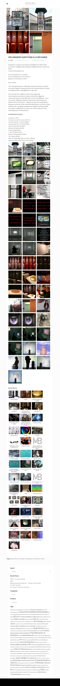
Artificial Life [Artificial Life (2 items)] (34, 644)
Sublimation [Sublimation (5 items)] (36, 617)
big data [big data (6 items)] (28, 649)
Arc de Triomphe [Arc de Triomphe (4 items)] (35, 649)
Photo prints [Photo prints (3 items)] (45, 623)
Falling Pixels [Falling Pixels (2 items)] (47, 635)
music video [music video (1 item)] (37, 637)
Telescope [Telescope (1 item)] (16, 621)
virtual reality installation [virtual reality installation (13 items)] (19, 644)
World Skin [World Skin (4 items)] (35, 640)
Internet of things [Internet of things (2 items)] (25, 674)
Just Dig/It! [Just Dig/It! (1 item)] (24, 672)
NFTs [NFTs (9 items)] (19, 617)
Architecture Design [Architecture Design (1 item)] (14, 647)
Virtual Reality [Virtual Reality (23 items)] (42, 612)
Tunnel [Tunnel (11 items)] (12, 624)
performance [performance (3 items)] (18, 672)
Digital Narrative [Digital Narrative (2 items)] (36, 665)
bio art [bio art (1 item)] (30, 669)
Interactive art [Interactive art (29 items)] (28, 635)
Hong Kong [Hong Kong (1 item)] (39, 623)
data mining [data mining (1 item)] (29, 640)
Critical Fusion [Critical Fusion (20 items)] (15, 674)
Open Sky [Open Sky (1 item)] (49, 621)
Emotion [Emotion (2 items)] (24, 669)
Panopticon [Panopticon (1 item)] (48, 649)
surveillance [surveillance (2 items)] (38, 626)
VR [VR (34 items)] (29, 644)
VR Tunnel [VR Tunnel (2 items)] (44, 609)
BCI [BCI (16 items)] (11, 670)
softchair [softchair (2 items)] (26, 651)
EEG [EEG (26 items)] (15, 616)
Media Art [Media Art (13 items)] (13, 663)
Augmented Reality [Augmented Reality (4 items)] (27, 665)
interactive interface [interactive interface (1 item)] (36, 653)
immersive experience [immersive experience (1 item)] (15, 667)
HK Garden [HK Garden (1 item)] (47, 644)
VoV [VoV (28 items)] (42, 669)
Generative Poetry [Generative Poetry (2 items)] (28, 628)
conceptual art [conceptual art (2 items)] (44, 665)
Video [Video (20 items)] (16, 619)
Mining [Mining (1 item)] (42, 637)
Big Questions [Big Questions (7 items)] (42, 672)
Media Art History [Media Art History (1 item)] (47, 637)
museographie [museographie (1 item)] (32, 614)
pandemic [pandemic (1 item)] (36, 635)
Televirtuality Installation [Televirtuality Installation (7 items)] (17, 626)
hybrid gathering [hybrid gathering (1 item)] (32, 647)
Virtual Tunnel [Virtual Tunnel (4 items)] (36, 669)
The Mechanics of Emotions (32, 558)
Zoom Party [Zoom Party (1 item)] (37, 642)
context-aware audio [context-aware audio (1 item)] (14, 630)
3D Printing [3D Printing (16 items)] (38, 621)
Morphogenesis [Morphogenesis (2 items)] (14, 612)
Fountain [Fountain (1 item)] (20, 635)
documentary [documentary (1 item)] (13, 655)
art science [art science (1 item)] (39, 658)
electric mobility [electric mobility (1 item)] (39, 630)
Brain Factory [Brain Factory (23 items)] (39, 628)
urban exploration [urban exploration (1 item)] (33, 655)
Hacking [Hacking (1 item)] (43, 647)
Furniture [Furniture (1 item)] (12, 637)
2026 (11, 581)
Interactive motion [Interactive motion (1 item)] (43, 614)
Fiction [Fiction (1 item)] (11, 609)
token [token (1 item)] (20, 621)
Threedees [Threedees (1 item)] (21, 647)
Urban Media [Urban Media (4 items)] (29, 626)
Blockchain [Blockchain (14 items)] (17, 660)
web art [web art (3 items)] (25, 630)
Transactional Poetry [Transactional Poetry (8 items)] (28, 660)
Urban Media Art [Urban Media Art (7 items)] (31, 658)
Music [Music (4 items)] (24, 640)
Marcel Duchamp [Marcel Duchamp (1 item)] (25, 614)
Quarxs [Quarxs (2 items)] (12, 642)
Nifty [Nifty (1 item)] (50, 660)
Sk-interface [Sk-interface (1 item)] (48, 647)
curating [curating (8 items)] (21, 619)
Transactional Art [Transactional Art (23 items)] (41, 660)
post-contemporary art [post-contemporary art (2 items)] (28, 621)
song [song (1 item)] (43, 653)
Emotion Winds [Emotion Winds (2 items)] (18, 637)
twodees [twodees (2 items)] (26, 619)
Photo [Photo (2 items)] (35, 623)
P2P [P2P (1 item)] (41, 653)
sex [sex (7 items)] (43, 656)
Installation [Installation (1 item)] (29, 653)
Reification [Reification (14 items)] (30, 642)
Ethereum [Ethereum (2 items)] (37, 651)
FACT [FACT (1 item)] (29, 663)
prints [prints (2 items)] (36, 672)
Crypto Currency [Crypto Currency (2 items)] (19, 623)
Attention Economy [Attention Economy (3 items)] (15, 651)
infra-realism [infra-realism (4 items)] (43, 616)
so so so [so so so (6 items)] (47, 667)
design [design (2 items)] (21, 630)
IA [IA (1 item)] (18, 612)
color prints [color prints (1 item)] (41, 619)
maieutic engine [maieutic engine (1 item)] (25, 655)
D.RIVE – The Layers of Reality (17, 579)
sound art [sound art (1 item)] (47, 653)
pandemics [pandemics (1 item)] (43, 649)
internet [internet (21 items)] (23, 642)
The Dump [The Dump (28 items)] (39, 663)
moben (26, 60)
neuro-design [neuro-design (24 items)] (21, 658)
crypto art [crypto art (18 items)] (27, 633)
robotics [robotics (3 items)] (32, 663)
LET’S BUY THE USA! (15, 585)
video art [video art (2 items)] (26, 647)
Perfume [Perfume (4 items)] (39, 655)
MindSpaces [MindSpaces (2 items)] (45, 640)
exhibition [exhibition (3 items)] (38, 647)
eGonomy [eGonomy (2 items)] (31, 672)
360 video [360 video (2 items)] (30, 623)
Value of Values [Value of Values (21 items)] (20, 649)
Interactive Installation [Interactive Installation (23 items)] (28, 612)
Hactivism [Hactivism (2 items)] (46, 628)
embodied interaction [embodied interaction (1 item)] (14, 640)
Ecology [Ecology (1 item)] (30, 619)
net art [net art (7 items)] (37, 614)
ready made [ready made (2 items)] (20, 663)
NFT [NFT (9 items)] (21, 640)
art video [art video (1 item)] (25, 663)
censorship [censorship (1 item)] (42, 651)
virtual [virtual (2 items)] (22, 651)
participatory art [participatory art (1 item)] (31, 637)
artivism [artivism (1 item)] (12, 649)
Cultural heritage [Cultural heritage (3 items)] (31, 630)
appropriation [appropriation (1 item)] (20, 609)
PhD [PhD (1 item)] (28, 672)
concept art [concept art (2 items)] (19, 655)
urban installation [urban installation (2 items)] (17, 669)
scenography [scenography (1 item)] (31, 651)
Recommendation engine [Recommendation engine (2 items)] (20, 653)
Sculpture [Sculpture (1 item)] (44, 621)
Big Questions (14, 558)
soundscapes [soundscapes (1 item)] (25, 637)
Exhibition (21, 60)
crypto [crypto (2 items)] (43, 658)
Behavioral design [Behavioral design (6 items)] (36, 610)
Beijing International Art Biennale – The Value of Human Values (25, 583)
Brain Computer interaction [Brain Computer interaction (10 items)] (35, 667)
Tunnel (43, 558)
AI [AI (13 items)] (34, 626)
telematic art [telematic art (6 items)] (20, 628)
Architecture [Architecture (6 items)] (41, 644)
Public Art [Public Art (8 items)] (36, 619)
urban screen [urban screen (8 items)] (19, 633)
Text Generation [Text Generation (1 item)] (43, 642)
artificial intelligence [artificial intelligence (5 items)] (27, 617)
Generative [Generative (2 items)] (41, 635)
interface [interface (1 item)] (15, 609)
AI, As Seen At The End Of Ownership (19, 587)
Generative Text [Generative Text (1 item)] (26, 609)
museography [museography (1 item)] (23, 667)
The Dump (21, 558)
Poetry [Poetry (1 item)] (27, 669)
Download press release (15, 114)
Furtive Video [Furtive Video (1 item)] (17, 642)
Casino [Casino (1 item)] (40, 640)
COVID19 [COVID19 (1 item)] (26, 623)
